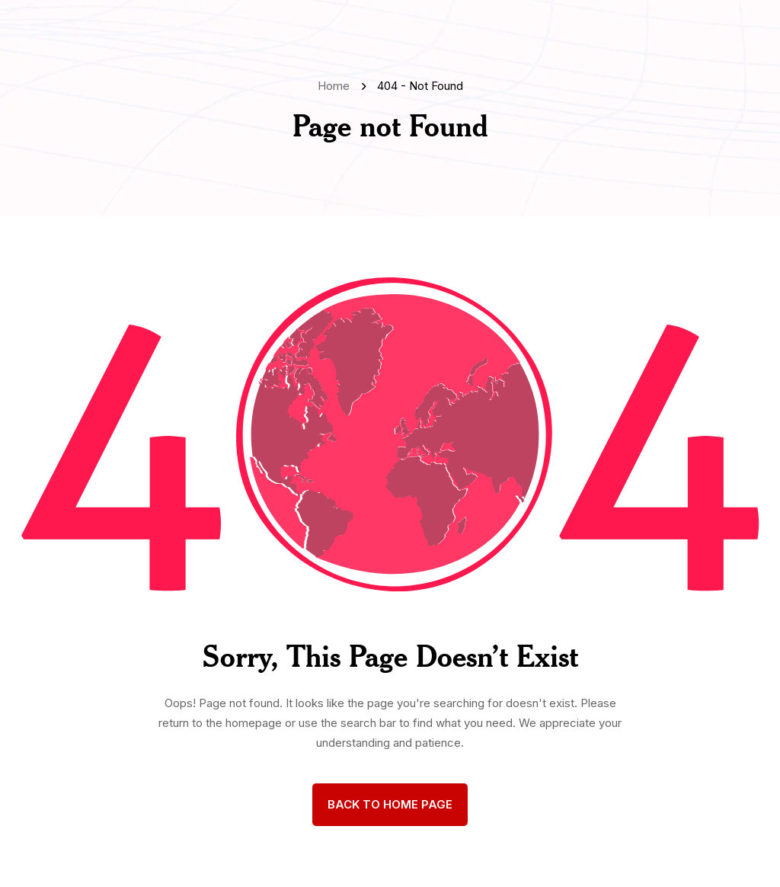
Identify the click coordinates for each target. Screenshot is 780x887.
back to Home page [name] (390, 804)
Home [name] (337, 85)
